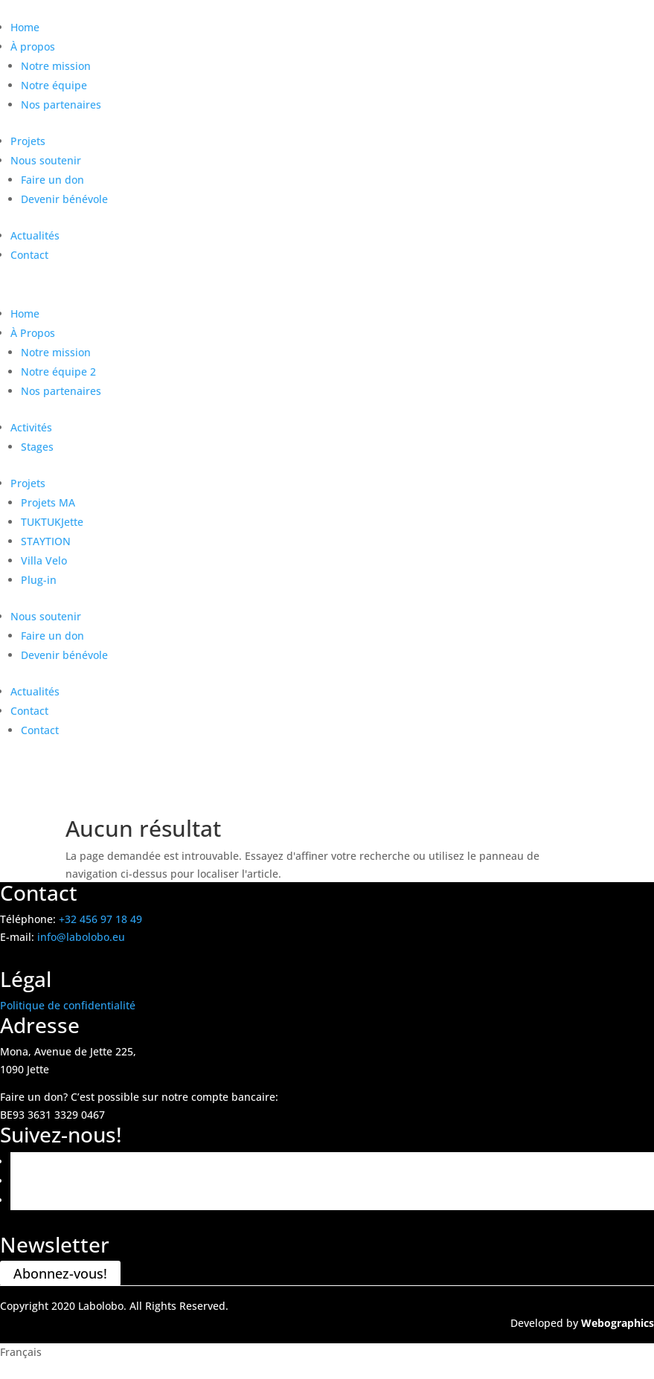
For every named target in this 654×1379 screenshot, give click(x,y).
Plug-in (39, 580)
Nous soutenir (45, 160)
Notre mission (56, 66)
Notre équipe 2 (58, 371)
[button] (327, 1352)
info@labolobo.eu (81, 937)
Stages (37, 447)
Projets (27, 141)
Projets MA (48, 502)
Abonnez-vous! (60, 1273)
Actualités (35, 235)
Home (24, 27)
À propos (32, 46)
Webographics (617, 1323)
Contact (29, 255)
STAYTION (46, 541)
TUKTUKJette (52, 522)
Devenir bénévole (64, 199)
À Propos (32, 333)
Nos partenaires (61, 104)
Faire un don (52, 180)
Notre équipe (54, 85)
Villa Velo (44, 560)
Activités (31, 427)
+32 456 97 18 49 (100, 919)
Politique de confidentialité (67, 1005)
